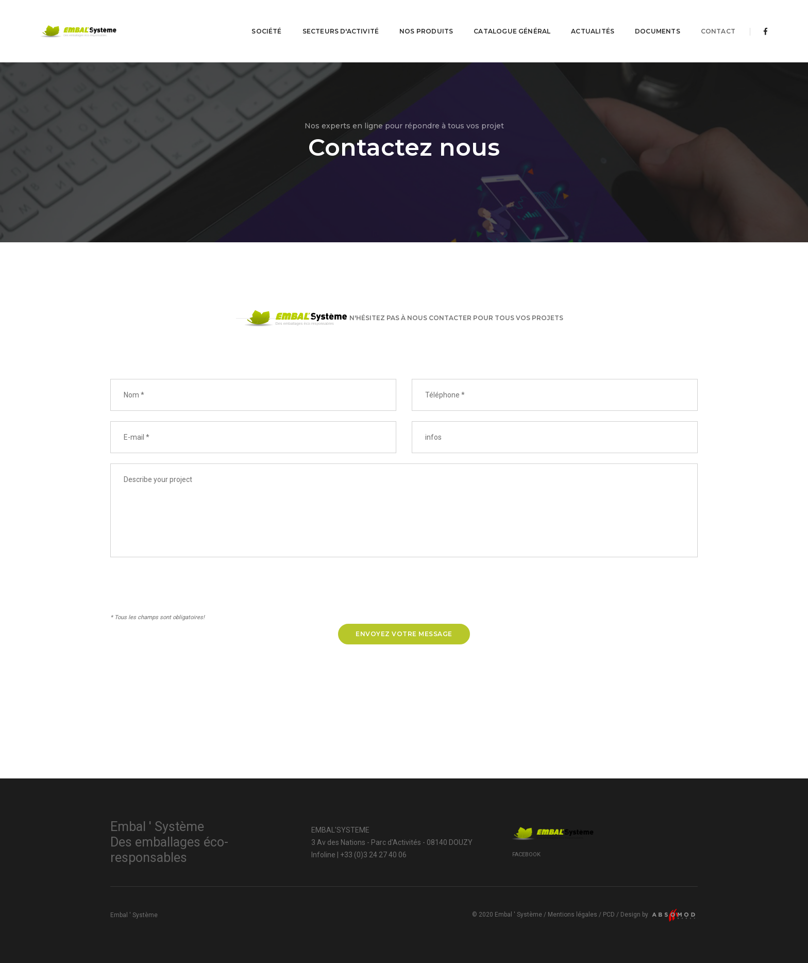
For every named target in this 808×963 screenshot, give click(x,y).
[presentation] (188, 591)
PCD (609, 914)
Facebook (526, 854)
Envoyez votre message (404, 634)
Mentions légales (572, 914)
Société (266, 18)
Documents (657, 18)
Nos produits (426, 18)
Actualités (592, 18)
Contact (718, 18)
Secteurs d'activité (340, 18)
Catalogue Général (512, 18)
